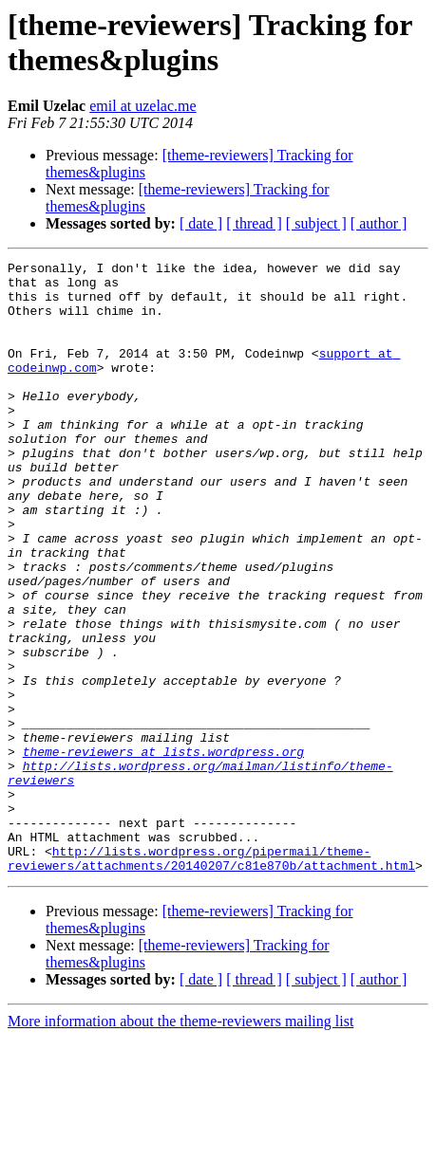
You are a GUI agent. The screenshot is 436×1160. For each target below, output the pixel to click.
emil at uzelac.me (142, 106)
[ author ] (379, 223)
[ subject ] (316, 223)
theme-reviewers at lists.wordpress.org (163, 850)
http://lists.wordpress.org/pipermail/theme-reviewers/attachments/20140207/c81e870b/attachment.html (211, 979)
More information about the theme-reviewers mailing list (180, 1143)
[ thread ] (254, 223)
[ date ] (201, 223)
